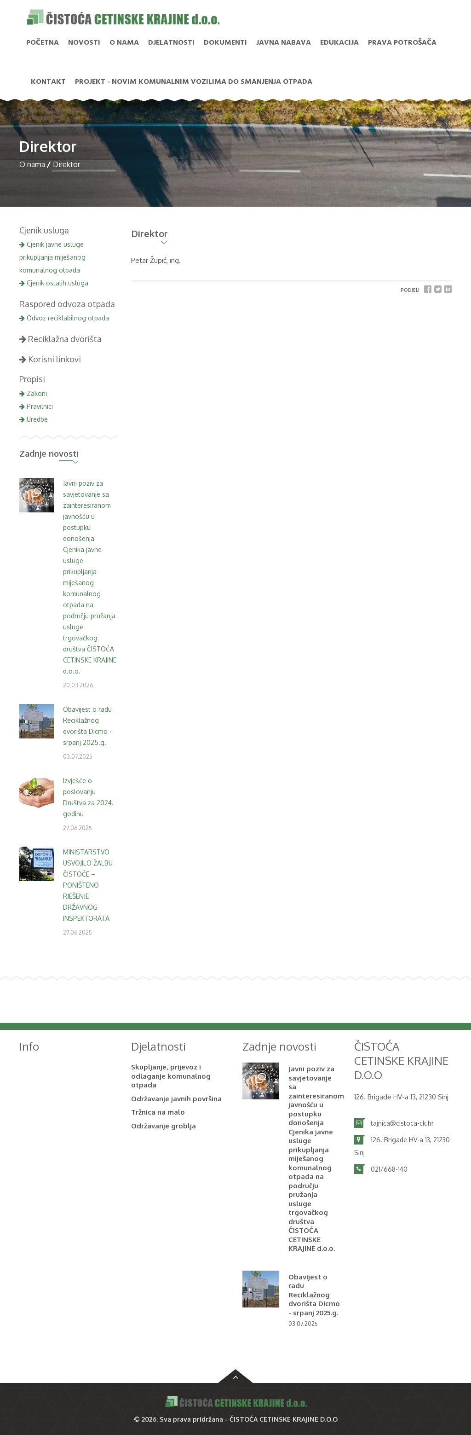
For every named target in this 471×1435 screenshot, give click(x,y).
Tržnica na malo (158, 1112)
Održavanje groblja (163, 1125)
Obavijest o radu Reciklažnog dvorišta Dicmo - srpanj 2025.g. (314, 1294)
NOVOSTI (84, 42)
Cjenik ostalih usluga (53, 283)
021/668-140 (389, 1169)
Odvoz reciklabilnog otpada (64, 318)
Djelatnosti (171, 42)
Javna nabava (283, 42)
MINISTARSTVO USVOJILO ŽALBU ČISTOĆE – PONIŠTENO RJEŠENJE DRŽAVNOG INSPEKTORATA (88, 885)
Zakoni (33, 393)
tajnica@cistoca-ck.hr (402, 1123)
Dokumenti (225, 42)
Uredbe (33, 419)
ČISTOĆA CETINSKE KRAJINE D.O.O (284, 1419)
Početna (42, 42)
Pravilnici (36, 406)
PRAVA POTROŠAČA (402, 42)
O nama (124, 42)
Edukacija (339, 42)
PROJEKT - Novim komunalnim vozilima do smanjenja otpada (193, 82)
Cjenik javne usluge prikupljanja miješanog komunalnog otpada (52, 257)
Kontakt (48, 82)
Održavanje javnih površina (176, 1098)
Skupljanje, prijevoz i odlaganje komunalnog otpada (171, 1076)
